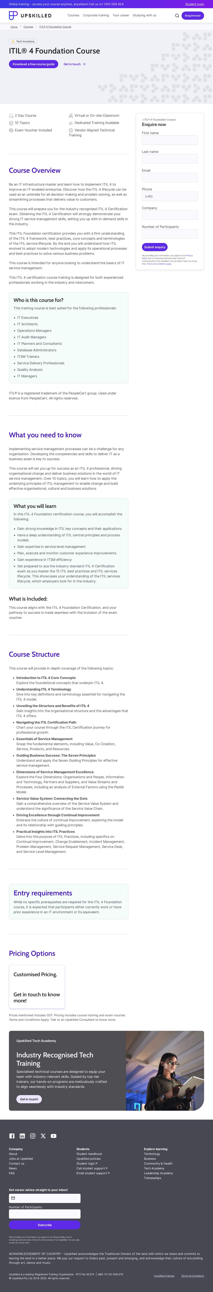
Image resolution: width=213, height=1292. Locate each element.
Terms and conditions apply (159, 264)
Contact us (16, 1163)
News (13, 1168)
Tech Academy (154, 1168)
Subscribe (45, 1224)
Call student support (90, 1168)
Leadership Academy (158, 1173)
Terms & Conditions (192, 1275)
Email (146, 170)
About (13, 1154)
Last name (150, 152)
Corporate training (96, 15)
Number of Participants (160, 227)
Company (149, 208)
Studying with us (144, 15)
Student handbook (89, 1154)
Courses (73, 15)
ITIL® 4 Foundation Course (55, 26)
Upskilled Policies (164, 1275)
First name (150, 133)
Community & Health (158, 1163)
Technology (152, 1154)
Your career (121, 15)
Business (150, 1158)
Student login (194, 4)
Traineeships (152, 1178)
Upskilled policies (88, 1158)
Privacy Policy (59, 1237)
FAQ (12, 1173)
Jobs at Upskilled (21, 1158)
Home (13, 26)
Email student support (91, 1173)
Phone (147, 189)
